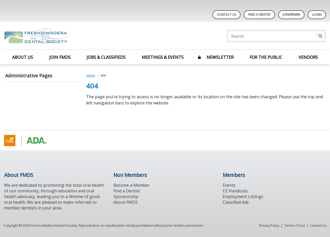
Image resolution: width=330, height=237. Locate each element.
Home (90, 75)
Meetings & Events (163, 57)
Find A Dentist (259, 14)
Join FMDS (60, 57)
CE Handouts (235, 191)
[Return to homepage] (70, 36)
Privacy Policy (269, 225)
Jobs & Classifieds (106, 57)
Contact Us (226, 14)
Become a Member (131, 185)
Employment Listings (243, 196)
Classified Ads (236, 202)
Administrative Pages (28, 75)
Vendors (308, 57)
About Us (22, 57)
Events (229, 185)
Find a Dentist (126, 191)
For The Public (266, 57)
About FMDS (125, 202)
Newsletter (220, 57)
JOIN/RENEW (291, 14)
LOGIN (316, 14)
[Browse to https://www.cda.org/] (30, 140)
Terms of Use (294, 225)
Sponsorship (125, 196)
